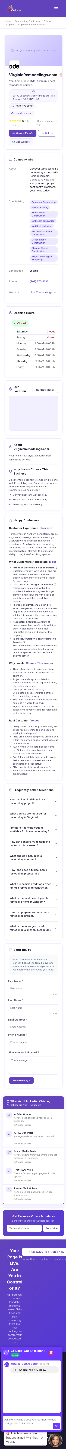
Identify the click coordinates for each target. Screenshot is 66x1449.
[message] (33, 1066)
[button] (55, 1440)
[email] (33, 1027)
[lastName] (33, 1007)
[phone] (33, 1042)
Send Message (21, 1080)
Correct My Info (22, 133)
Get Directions (45, 389)
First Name (15, 981)
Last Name (15, 1000)
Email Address (17, 1019)
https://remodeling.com (43, 292)
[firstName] (33, 988)
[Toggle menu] (56, 9)
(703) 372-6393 (39, 281)
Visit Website (21, 141)
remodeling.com (23, 113)
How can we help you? (24, 1052)
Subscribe (52, 1228)
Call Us (47, 133)
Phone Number (17, 1034)
